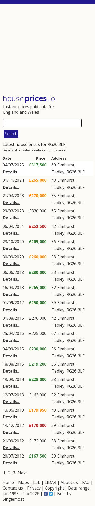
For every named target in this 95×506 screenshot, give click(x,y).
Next (22, 473)
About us (69, 482)
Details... (11, 172)
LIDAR (50, 482)
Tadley (58, 172)
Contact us (13, 488)
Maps (23, 482)
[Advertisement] (48, 49)
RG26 (53, 144)
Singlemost (13, 499)
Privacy (34, 488)
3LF (62, 144)
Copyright (54, 488)
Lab (36, 482)
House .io (29, 98)
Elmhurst (65, 165)
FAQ (86, 482)
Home (8, 482)
